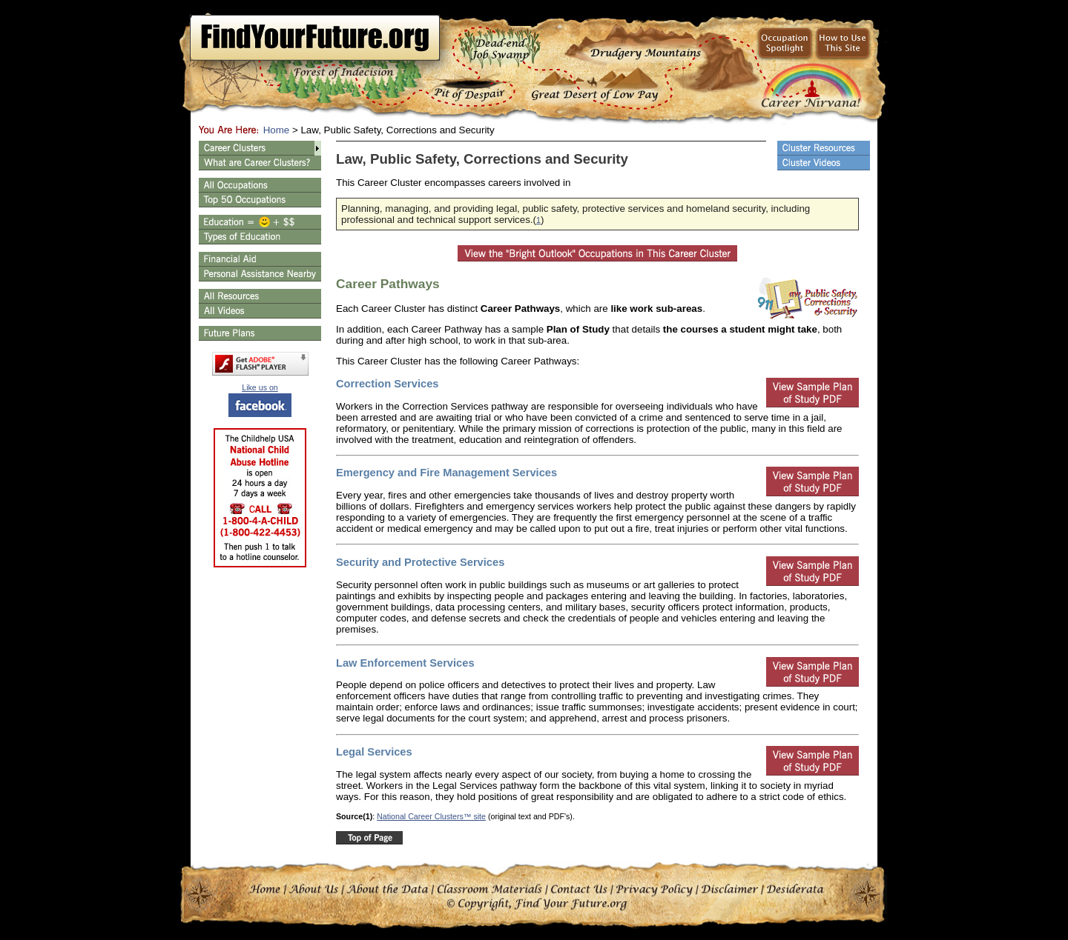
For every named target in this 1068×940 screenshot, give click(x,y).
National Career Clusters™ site (431, 816)
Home (276, 130)
